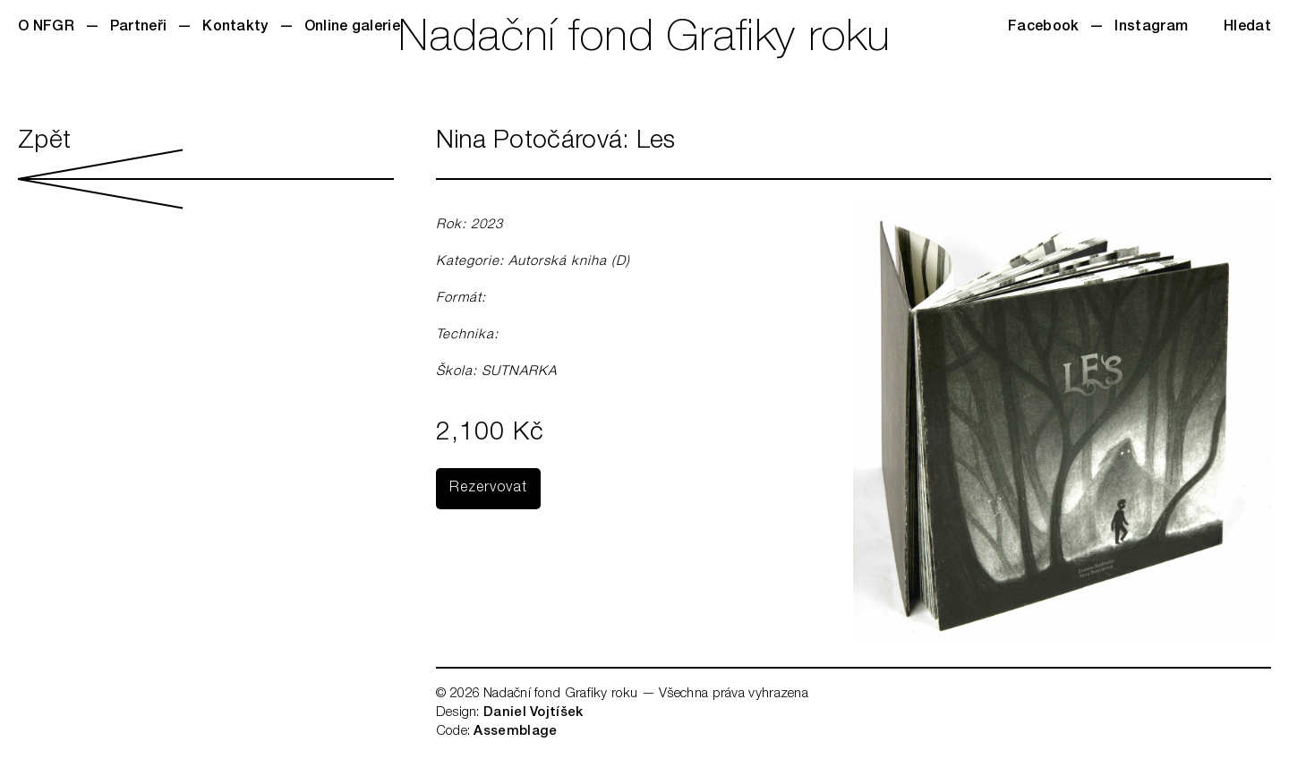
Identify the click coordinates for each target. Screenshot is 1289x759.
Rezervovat (488, 489)
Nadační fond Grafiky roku (644, 40)
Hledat (1247, 28)
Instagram (1151, 28)
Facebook (1043, 28)
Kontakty (235, 28)
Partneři (138, 28)
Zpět (206, 169)
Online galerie (352, 28)
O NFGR (46, 28)
